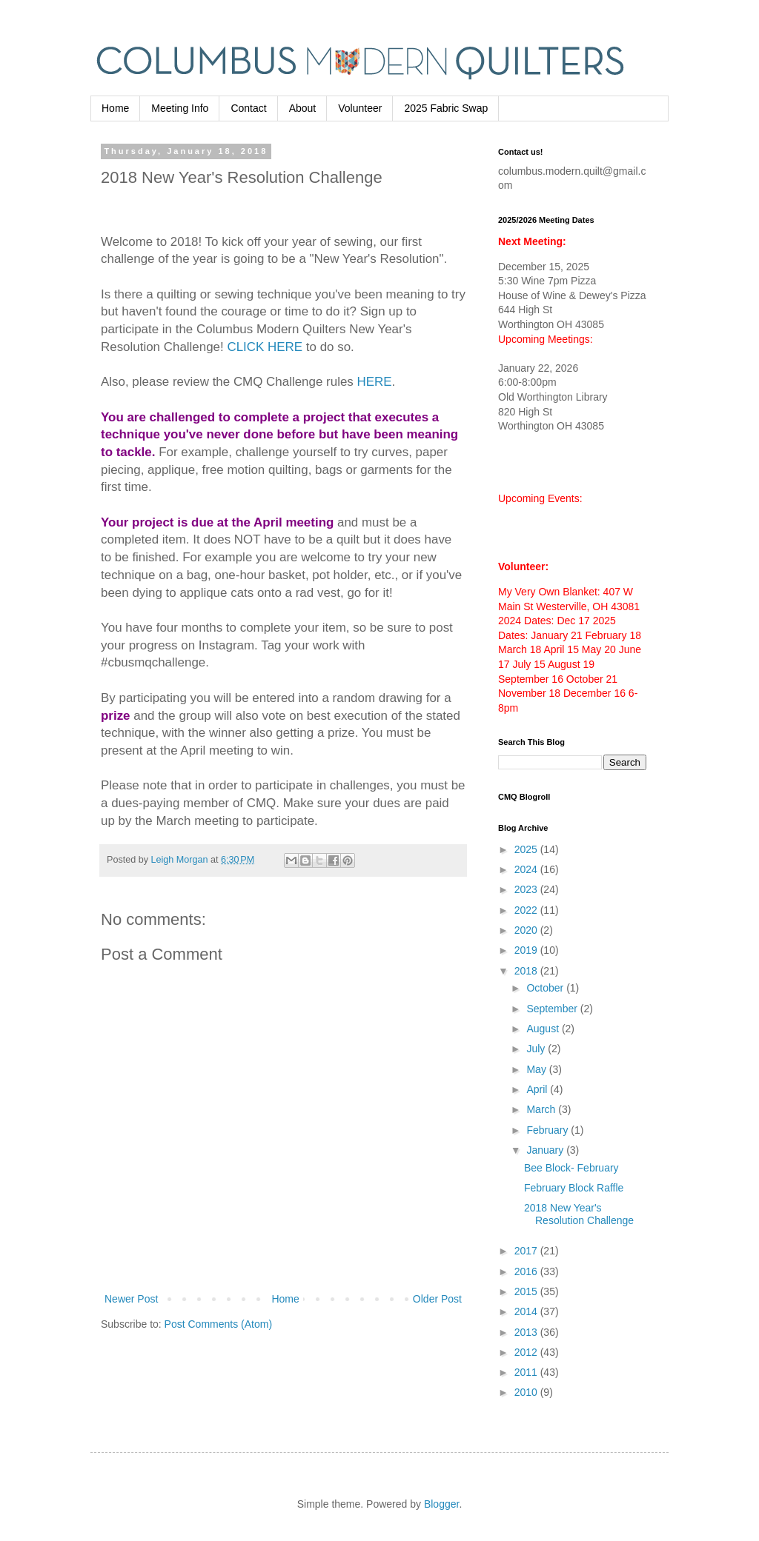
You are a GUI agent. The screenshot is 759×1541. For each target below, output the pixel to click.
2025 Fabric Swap (446, 108)
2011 (527, 1372)
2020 (527, 930)
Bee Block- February (571, 1168)
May (537, 1069)
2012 (527, 1352)
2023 (527, 889)
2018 (527, 971)
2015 (527, 1291)
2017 (527, 1251)
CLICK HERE (264, 347)
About (302, 108)
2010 (527, 1392)
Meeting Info (179, 108)
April (538, 1089)
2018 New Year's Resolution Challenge (579, 1214)
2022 (527, 910)
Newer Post (131, 1299)
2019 (527, 950)
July (537, 1048)
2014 (527, 1311)
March (542, 1109)
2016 (527, 1271)
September (553, 1008)
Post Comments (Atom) (218, 1324)
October (546, 988)
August (543, 1028)
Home (115, 108)
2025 (527, 849)
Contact (248, 108)
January (546, 1150)
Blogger (441, 1504)
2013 (527, 1332)
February (548, 1130)
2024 (527, 869)
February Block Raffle (573, 1188)
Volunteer (360, 108)
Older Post (437, 1299)
